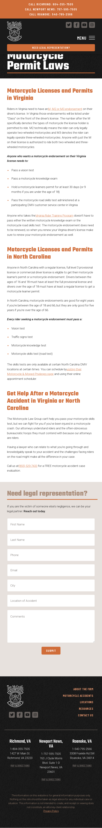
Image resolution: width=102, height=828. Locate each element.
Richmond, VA (20, 741)
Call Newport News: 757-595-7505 (51, 9)
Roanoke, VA (82, 741)
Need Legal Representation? (51, 47)
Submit (51, 650)
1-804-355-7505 (20, 749)
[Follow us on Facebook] (76, 25)
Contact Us (85, 715)
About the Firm (83, 689)
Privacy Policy (51, 811)
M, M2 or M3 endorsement (65, 109)
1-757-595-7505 (51, 753)
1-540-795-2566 (82, 749)
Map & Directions (20, 765)
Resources (86, 708)
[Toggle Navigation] (51, 37)
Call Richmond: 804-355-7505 (51, 4)
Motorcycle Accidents (78, 695)
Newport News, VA (51, 744)
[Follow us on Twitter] (69, 25)
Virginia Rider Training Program (54, 215)
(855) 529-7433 (28, 466)
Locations (86, 702)
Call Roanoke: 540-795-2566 (51, 14)
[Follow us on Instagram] (92, 25)
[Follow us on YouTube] (84, 25)
